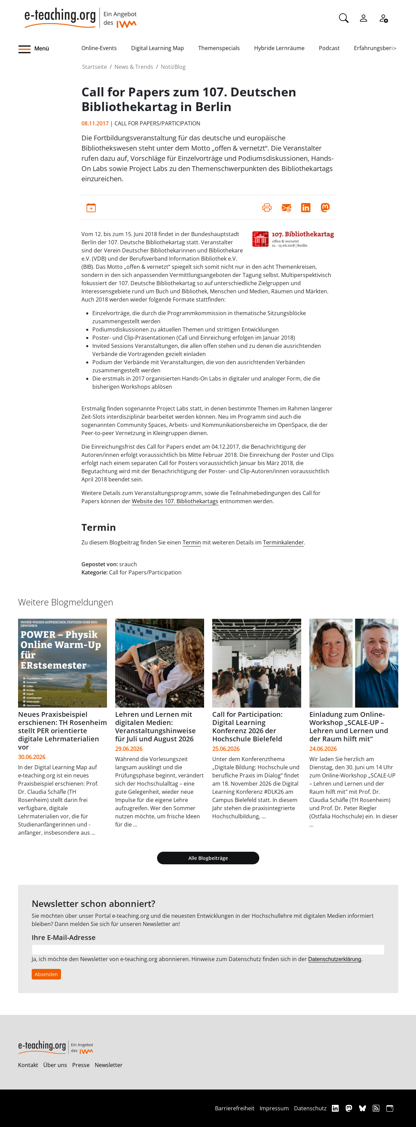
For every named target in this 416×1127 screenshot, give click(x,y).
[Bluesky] (363, 1108)
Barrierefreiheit (235, 1108)
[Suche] (344, 17)
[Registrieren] (383, 17)
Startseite (94, 67)
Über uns (55, 1065)
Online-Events (99, 48)
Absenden (46, 974)
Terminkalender (283, 542)
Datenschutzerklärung (334, 959)
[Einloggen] (363, 17)
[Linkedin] (336, 1108)
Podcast (329, 48)
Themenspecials (219, 48)
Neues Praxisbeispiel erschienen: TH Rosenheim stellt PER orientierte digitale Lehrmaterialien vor (62, 731)
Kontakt (28, 1065)
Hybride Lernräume (279, 48)
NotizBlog (173, 67)
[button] (49, 49)
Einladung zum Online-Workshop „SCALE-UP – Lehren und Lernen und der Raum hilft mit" (348, 726)
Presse (81, 1065)
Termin (192, 542)
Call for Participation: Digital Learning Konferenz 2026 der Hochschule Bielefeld (247, 726)
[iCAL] (389, 1108)
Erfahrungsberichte (379, 48)
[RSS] (377, 1108)
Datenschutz (310, 1108)
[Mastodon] (349, 1108)
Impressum (274, 1108)
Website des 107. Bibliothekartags (175, 501)
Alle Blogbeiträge (208, 858)
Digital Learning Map (157, 48)
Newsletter (109, 1065)
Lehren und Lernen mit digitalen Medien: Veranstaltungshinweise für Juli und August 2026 (155, 726)
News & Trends (133, 67)
